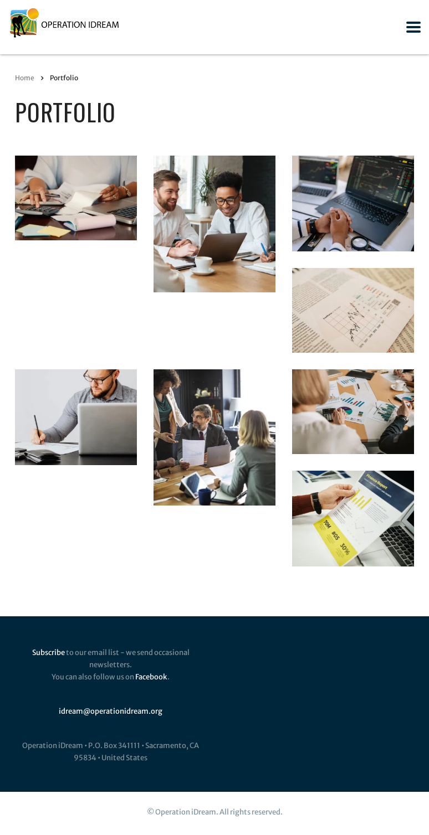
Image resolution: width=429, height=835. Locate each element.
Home (24, 78)
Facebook (151, 677)
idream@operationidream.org (110, 711)
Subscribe (48, 652)
